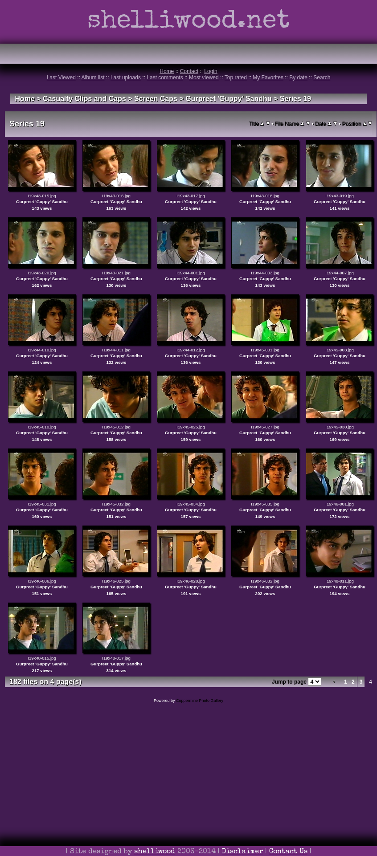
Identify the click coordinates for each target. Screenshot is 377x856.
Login (210, 71)
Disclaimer (242, 852)
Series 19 (295, 98)
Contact (189, 71)
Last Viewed (61, 77)
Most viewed (204, 77)
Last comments (165, 77)
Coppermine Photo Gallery (199, 700)
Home (167, 71)
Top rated (236, 77)
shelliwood (154, 852)
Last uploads (126, 77)
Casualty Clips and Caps (84, 98)
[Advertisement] (188, 792)
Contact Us (288, 852)
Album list (93, 77)
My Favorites (268, 77)
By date (298, 77)
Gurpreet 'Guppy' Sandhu (228, 98)
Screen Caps (155, 98)
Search (321, 77)
